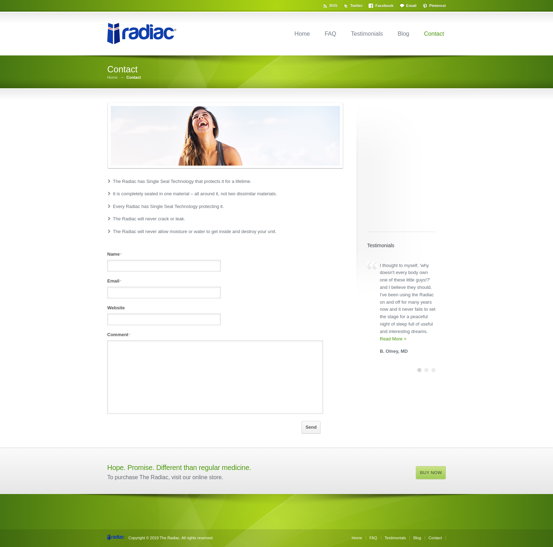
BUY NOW (431, 472)
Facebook (384, 6)
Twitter (356, 6)
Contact (434, 33)
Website (116, 307)
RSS (333, 6)
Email (411, 6)
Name (114, 254)
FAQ (330, 33)
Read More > (393, 338)
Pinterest (437, 6)
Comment (118, 334)
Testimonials (367, 33)
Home (302, 33)
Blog (403, 33)
